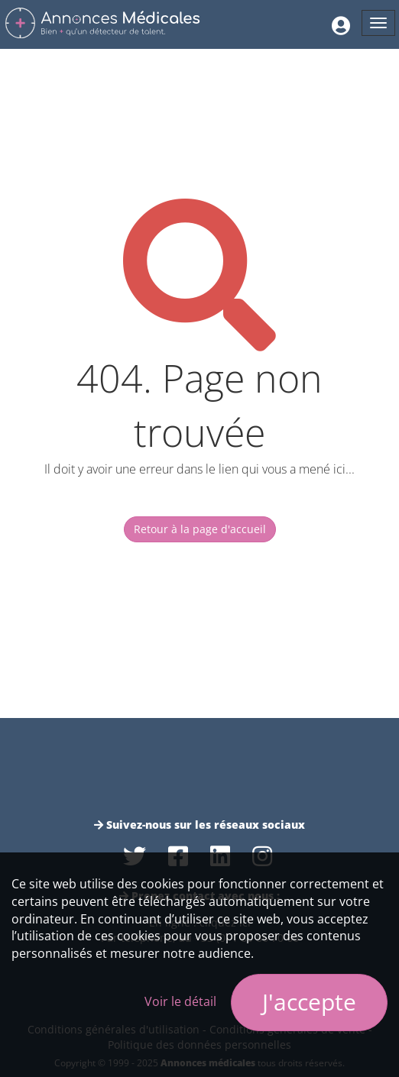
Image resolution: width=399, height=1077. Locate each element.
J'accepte (309, 1001)
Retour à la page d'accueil (200, 529)
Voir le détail (180, 1001)
